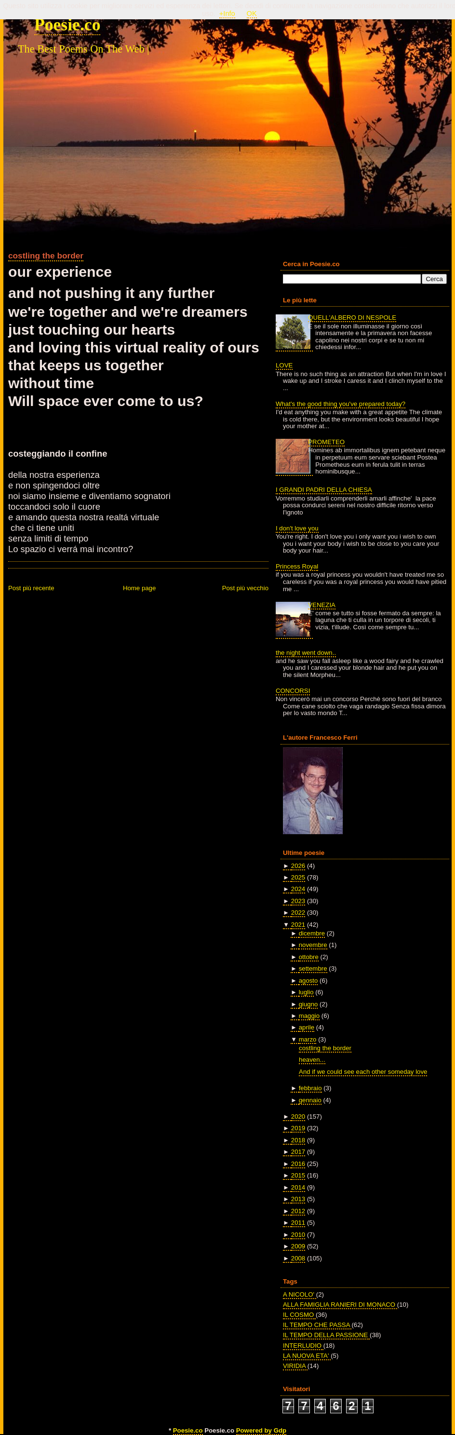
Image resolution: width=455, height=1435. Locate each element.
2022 (298, 912)
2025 (298, 877)
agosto (308, 980)
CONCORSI (293, 690)
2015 (298, 1175)
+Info (227, 13)
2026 (298, 865)
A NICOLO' (299, 1294)
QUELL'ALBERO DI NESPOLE (352, 317)
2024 (298, 889)
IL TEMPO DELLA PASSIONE (326, 1335)
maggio (309, 1015)
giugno (308, 1004)
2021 (298, 924)
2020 (298, 1116)
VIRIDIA (295, 1365)
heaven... (312, 1059)
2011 (298, 1222)
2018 (298, 1140)
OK (252, 13)
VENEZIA (321, 605)
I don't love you (297, 528)
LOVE (284, 365)
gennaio (310, 1100)
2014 (298, 1187)
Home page (139, 588)
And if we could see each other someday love (363, 1071)
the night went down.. (306, 652)
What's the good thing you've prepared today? (340, 403)
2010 (298, 1234)
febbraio (310, 1088)
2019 (298, 1128)
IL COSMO (299, 1314)
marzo (308, 1039)
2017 (298, 1151)
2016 (298, 1163)
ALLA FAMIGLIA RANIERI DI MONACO (340, 1304)
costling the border (45, 255)
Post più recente (31, 588)
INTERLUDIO (303, 1345)
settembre (313, 968)
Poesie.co (67, 24)
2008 (298, 1258)
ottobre (309, 957)
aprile (306, 1027)
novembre (313, 944)
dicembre (312, 933)
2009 (298, 1246)
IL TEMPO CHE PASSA (317, 1324)
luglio (306, 992)
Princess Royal (297, 566)
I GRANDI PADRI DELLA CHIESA (324, 489)
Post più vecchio (245, 588)
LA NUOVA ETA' (307, 1355)
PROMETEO (326, 442)
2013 (298, 1199)
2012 (298, 1211)
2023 (298, 901)
